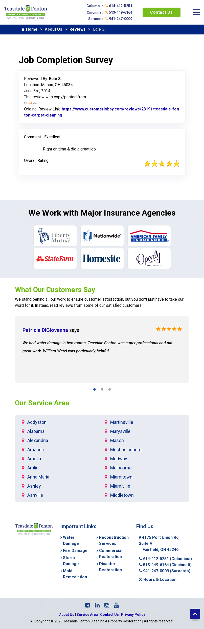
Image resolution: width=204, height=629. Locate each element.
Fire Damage (75, 550)
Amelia (34, 458)
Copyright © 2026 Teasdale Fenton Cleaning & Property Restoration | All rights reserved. (103, 621)
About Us (53, 29)
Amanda (35, 449)
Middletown (122, 495)
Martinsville (121, 422)
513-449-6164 (165, 564)
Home (29, 29)
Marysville (120, 431)
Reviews (78, 29)
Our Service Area (42, 403)
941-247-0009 (164, 570)
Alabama (35, 431)
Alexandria (37, 440)
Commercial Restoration (110, 553)
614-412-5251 (165, 558)
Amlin (33, 467)
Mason (117, 440)
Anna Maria (38, 477)
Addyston (37, 422)
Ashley (34, 486)
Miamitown (121, 477)
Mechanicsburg (126, 449)
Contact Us (161, 12)
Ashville (35, 495)
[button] (94, 390)
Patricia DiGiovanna (45, 330)
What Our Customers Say (55, 289)
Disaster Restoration (110, 566)
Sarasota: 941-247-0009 (110, 19)
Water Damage (71, 540)
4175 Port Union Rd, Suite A (159, 543)
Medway (118, 458)
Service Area (87, 615)
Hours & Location (157, 579)
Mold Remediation (75, 573)
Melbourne (121, 467)
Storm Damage (71, 560)
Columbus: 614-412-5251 (109, 6)
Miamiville (120, 486)
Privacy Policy (133, 615)
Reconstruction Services (114, 540)
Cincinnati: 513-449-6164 (109, 12)
